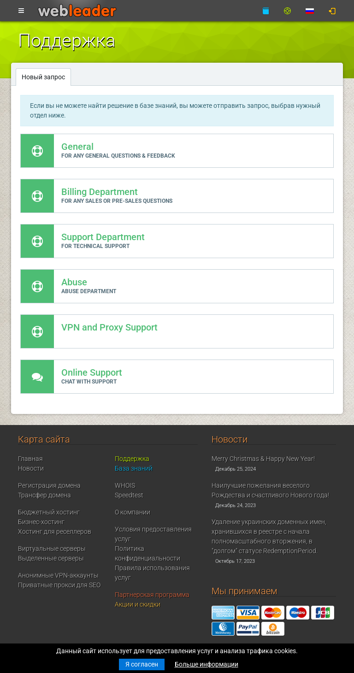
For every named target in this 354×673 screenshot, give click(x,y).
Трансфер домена (44, 495)
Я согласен (141, 664)
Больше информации (206, 664)
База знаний (134, 468)
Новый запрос (43, 77)
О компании (132, 512)
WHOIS (125, 485)
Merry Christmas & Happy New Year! (263, 458)
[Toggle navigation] (21, 11)
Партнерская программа (152, 594)
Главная (30, 458)
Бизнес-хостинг (41, 521)
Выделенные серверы (51, 558)
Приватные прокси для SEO (59, 585)
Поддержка (132, 458)
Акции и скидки (137, 604)
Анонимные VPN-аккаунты (58, 575)
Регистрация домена (49, 485)
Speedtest (129, 495)
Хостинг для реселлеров (54, 531)
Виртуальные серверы (52, 548)
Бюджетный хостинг (49, 512)
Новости (31, 468)
